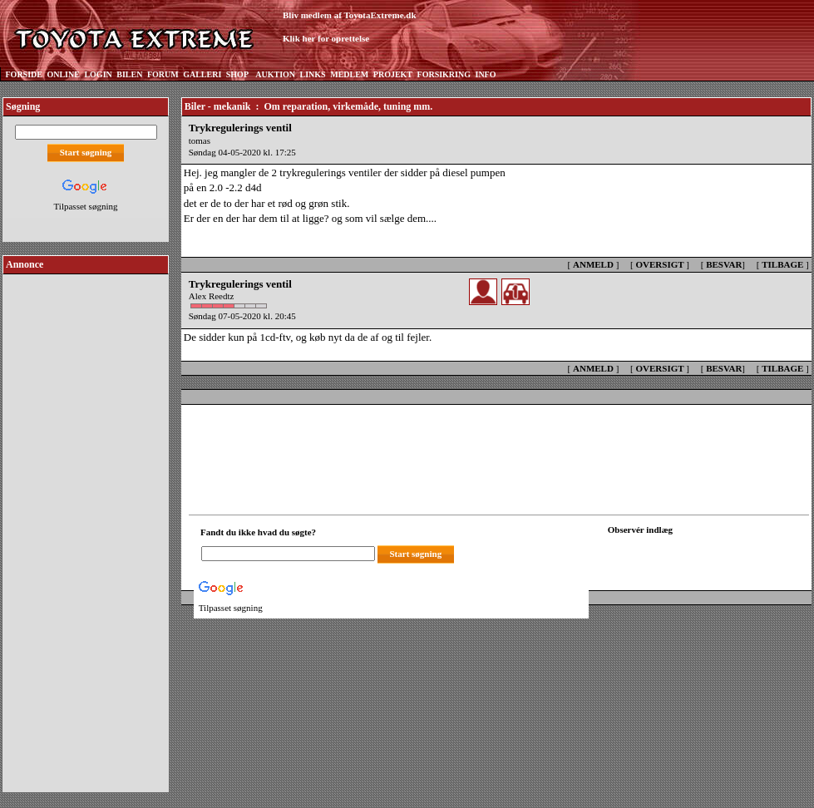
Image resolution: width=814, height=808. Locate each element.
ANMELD (593, 264)
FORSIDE (24, 74)
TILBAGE (782, 264)
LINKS (313, 74)
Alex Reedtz (211, 296)
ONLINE (63, 74)
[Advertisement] (85, 527)
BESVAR (724, 264)
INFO (485, 74)
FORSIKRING (444, 74)
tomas (199, 140)
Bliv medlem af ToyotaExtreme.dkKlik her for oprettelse (350, 27)
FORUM (163, 74)
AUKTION (275, 74)
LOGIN (97, 74)
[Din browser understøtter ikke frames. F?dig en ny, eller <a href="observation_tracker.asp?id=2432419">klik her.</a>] (682, 552)
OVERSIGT (659, 264)
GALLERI (202, 74)
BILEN (129, 74)
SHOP (237, 74)
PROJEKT (392, 74)
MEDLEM (349, 74)
